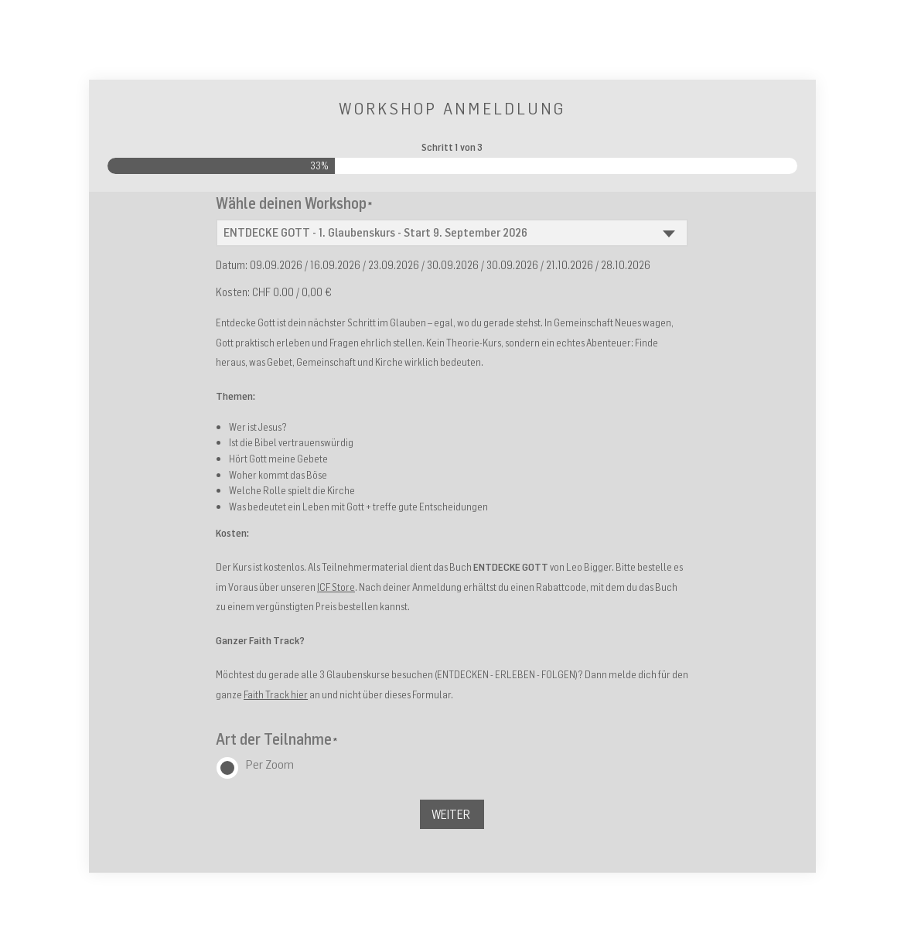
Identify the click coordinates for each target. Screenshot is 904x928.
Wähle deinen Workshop (294, 203)
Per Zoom (270, 764)
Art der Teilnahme (276, 739)
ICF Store (336, 587)
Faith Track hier (276, 694)
